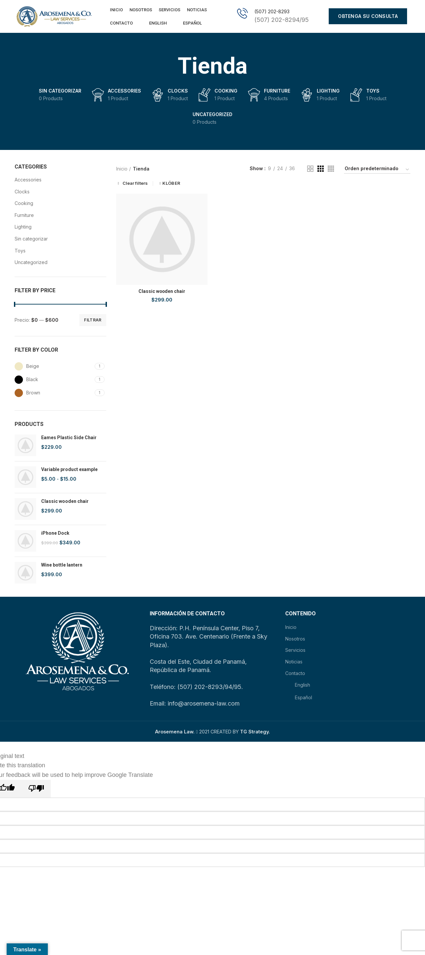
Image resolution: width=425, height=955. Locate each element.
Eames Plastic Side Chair (69, 438)
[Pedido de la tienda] (377, 170)
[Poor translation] (36, 789)
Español (187, 23)
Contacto (295, 673)
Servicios (295, 650)
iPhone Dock (55, 533)
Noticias (293, 662)
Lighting (23, 227)
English (153, 23)
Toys (20, 251)
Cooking (24, 203)
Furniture (24, 215)
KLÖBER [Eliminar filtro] (171, 184)
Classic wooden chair (65, 501)
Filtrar (92, 320)
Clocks (22, 192)
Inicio (122, 169)
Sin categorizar (31, 239)
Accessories (28, 180)
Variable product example (69, 469)
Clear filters (135, 183)
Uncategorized (31, 262)
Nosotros (295, 639)
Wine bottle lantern (61, 565)
